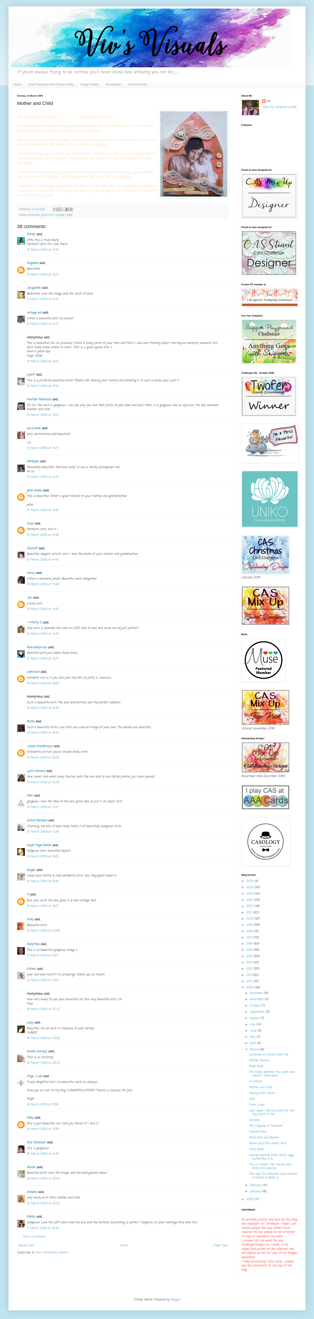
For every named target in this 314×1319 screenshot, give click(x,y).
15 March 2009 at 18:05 (43, 856)
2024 (250, 894)
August (254, 1018)
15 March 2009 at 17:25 (42, 807)
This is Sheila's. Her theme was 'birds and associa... (270, 1166)
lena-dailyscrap (37, 647)
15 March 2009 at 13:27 (42, 448)
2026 (250, 881)
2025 (250, 887)
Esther (31, 969)
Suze (30, 523)
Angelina (32, 263)
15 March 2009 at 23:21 (43, 980)
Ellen (30, 795)
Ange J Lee (34, 1076)
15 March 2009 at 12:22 (43, 274)
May (252, 1037)
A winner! (255, 1081)
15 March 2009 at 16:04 (43, 733)
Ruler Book (256, 1066)
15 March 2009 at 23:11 (42, 955)
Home (18, 84)
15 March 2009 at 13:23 (43, 415)
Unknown (33, 672)
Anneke (32, 1192)
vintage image (63, 215)
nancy (31, 573)
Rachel (31, 1167)
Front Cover (256, 1105)
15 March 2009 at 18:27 (43, 906)
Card (252, 1099)
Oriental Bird (257, 1132)
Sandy (31, 234)
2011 (249, 975)
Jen (29, 598)
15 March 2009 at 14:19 (42, 510)
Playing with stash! (262, 1093)
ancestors (33, 215)
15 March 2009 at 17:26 (43, 832)
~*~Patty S (34, 622)
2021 (249, 912)
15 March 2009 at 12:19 (42, 250)
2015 (249, 950)
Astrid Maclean (37, 820)
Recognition (114, 84)
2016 (249, 944)
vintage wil (34, 313)
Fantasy (254, 1120)
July (252, 1024)
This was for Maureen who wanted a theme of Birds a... (273, 1176)
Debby (31, 1216)
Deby (30, 1118)
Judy (30, 1022)
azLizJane (33, 428)
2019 (249, 925)
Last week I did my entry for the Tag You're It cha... (271, 1112)
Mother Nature (259, 1060)
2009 (250, 987)
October (255, 1006)
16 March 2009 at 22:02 (43, 1203)
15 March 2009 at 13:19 (42, 386)
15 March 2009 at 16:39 (43, 782)
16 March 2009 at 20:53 (43, 1178)
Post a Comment (33, 1237)
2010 (249, 981)
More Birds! (256, 1149)
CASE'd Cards (137, 84)
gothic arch (47, 215)
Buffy (30, 721)
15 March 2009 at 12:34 (43, 299)
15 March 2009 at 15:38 (43, 708)
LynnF (31, 374)
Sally (30, 919)
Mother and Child (260, 1087)
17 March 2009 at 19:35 (43, 1228)
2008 (250, 1199)
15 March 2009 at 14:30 (43, 535)
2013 (249, 962)
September (257, 1012)
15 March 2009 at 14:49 (43, 584)
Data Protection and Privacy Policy (51, 84)
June (253, 1031)
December (256, 993)
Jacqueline (34, 288)
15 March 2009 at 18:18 (42, 881)
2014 (249, 956)
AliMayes (33, 461)
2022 (250, 906)
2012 (249, 969)
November (256, 999)
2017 (249, 937)
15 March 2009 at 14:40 (43, 560)
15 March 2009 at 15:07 (42, 659)
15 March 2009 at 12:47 (42, 324)
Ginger (31, 870)
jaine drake (34, 490)
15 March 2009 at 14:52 (43, 634)
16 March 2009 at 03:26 (43, 1038)
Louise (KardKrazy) (40, 746)
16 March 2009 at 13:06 (43, 1129)
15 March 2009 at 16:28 (43, 757)
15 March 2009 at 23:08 (43, 931)
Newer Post (26, 1245)
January (255, 1191)
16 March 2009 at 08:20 (43, 1063)
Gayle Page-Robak (39, 845)
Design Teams (89, 84)
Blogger (175, 1299)
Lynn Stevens (36, 771)
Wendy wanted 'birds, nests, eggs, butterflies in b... (271, 1157)
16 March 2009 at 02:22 (43, 1009)
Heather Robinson (39, 399)
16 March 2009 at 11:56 (42, 1104)
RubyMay (33, 944)
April (253, 1043)
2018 (249, 931)
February (256, 1185)
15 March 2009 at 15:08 (43, 683)
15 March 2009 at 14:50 (43, 609)
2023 (250, 900)
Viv (268, 101)
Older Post (220, 1245)
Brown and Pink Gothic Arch (268, 1143)
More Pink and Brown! (264, 1137)
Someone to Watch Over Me (268, 1055)
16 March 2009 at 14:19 (42, 1154)
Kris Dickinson (36, 1142)
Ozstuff (32, 548)
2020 (250, 919)
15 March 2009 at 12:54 (43, 361)
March (254, 1049)
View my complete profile (279, 107)
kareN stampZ (37, 1051)
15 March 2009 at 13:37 (42, 477)
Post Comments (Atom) (52, 1252)
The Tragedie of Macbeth (265, 1126)
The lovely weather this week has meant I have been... (272, 1074)
